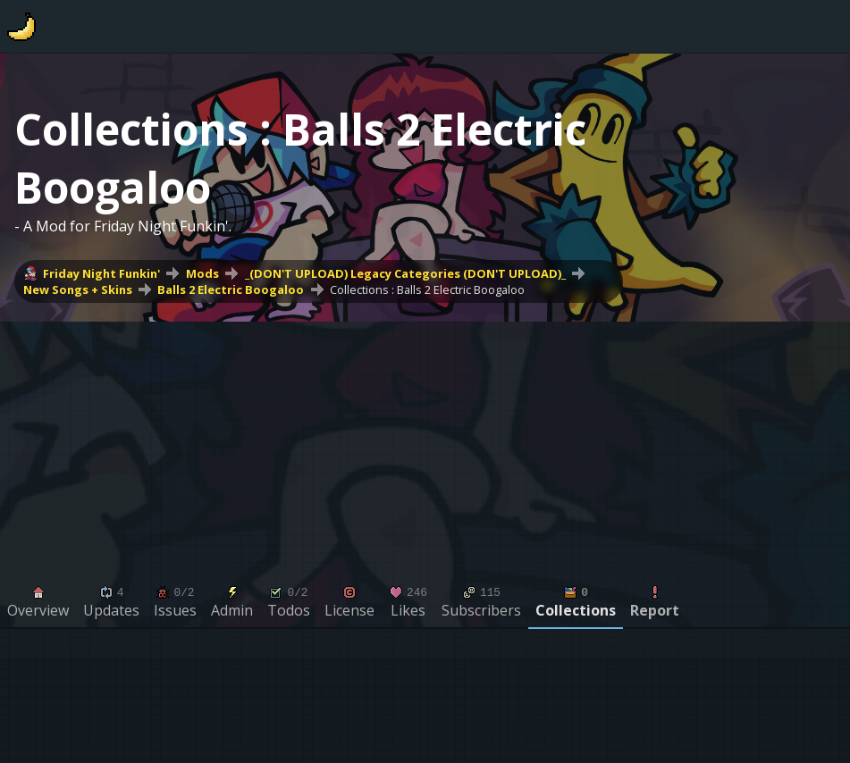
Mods (202, 273)
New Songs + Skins (77, 289)
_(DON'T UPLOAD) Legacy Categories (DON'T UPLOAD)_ (405, 273)
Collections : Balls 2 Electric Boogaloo (427, 289)
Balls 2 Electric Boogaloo (230, 289)
